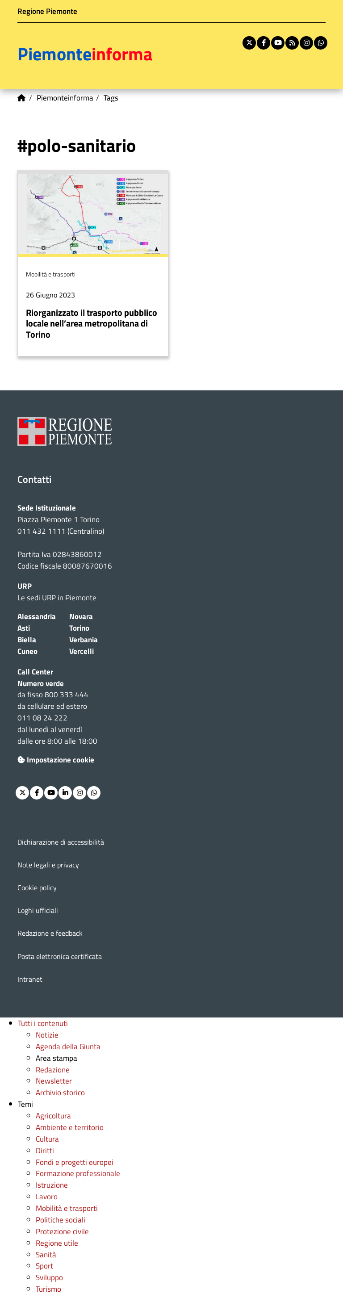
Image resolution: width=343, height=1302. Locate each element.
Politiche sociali (60, 1220)
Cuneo (27, 651)
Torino (79, 628)
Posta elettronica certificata (59, 956)
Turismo (48, 1289)
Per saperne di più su (93, 263)
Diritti (45, 1150)
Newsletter (54, 1081)
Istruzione (52, 1185)
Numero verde (40, 683)
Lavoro (47, 1196)
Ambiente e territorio (70, 1127)
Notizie (47, 1035)
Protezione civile (62, 1231)
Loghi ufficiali (37, 910)
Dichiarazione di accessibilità (60, 842)
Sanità (46, 1254)
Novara (81, 616)
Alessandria (36, 616)
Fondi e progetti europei (74, 1162)
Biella (26, 639)
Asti (23, 628)
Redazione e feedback (50, 933)
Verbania (83, 639)
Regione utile (57, 1243)
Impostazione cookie (55, 760)
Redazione (53, 1069)
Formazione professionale (78, 1173)
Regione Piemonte (47, 11)
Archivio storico (60, 1092)
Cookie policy (37, 887)
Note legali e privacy (48, 864)
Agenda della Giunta (68, 1046)
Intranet (29, 979)
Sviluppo (49, 1277)
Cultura (47, 1139)
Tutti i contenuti (43, 1023)
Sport (44, 1266)
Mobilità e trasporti (67, 1208)
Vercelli (81, 651)
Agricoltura (53, 1115)
